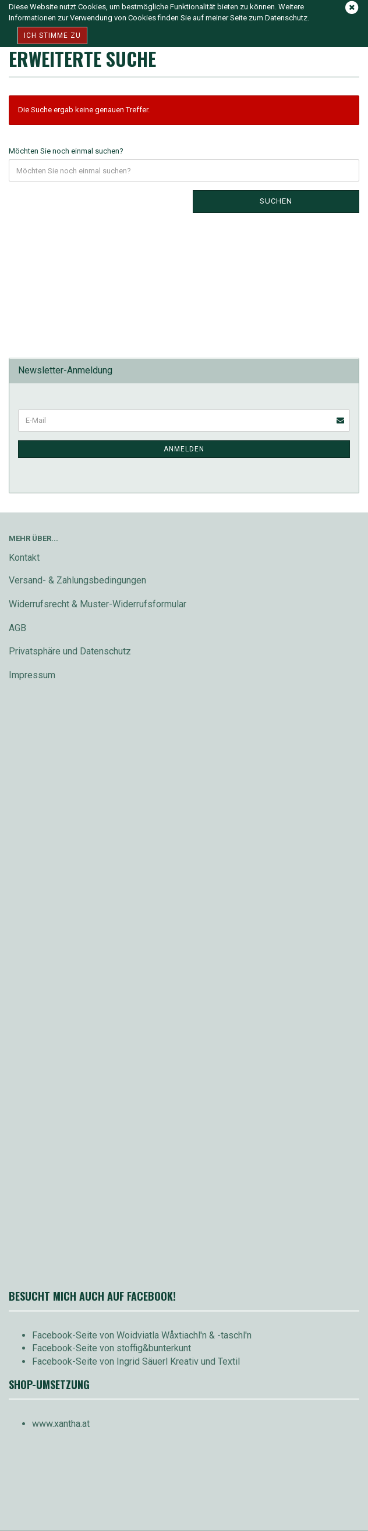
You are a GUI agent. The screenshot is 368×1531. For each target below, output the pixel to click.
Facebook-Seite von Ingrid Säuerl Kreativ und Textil (136, 1361)
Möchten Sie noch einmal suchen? (66, 151)
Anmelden (184, 449)
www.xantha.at (61, 1423)
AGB (17, 627)
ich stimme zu (52, 35)
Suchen (276, 201)
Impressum (32, 675)
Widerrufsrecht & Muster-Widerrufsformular (97, 604)
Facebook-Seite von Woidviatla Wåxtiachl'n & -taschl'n (142, 1335)
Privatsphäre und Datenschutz (70, 651)
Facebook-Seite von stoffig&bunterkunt (111, 1348)
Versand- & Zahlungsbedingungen (77, 580)
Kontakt (24, 557)
